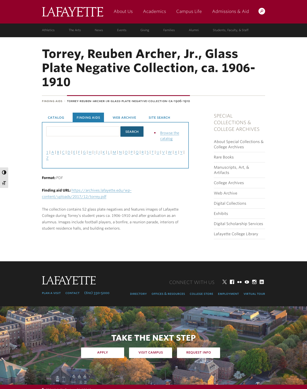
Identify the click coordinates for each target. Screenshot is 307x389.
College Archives (229, 183)
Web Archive (225, 193)
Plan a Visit (51, 293)
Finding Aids (52, 101)
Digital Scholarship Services (238, 224)
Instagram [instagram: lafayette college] (254, 282)
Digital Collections (230, 203)
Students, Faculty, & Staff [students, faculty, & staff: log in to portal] (230, 30)
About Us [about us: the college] (123, 11)
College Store (201, 294)
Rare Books (224, 157)
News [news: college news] (99, 30)
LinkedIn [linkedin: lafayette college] (261, 282)
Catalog (56, 117)
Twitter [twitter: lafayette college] (224, 282)
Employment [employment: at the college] (228, 294)
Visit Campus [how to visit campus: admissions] (150, 352)
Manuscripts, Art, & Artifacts (231, 170)
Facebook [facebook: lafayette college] (232, 282)
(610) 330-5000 (96, 293)
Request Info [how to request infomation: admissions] (198, 352)
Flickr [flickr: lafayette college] (239, 282)
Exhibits (221, 213)
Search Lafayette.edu (261, 11)
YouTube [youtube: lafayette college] (247, 282)
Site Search (159, 117)
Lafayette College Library (236, 234)
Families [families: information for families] (169, 30)
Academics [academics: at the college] (154, 11)
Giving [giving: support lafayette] (144, 30)
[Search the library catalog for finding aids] (83, 131)
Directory (138, 294)
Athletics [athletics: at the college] (48, 30)
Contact (72, 293)
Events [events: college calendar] (121, 30)
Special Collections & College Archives (237, 122)
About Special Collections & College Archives (239, 144)
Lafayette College (72, 13)
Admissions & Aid (230, 11)
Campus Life (189, 11)
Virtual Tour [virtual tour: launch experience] (254, 294)
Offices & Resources (168, 294)
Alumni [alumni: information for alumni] (194, 30)
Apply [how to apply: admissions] (102, 352)
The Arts (75, 30)
